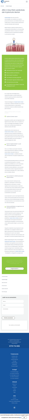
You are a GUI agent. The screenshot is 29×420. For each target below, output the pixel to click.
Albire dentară (4, 282)
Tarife (14, 389)
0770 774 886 (14, 346)
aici (20, 417)
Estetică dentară (5, 288)
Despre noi (14, 384)
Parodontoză (4, 285)
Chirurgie (14, 361)
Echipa (14, 385)
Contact (14, 398)
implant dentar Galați (19, 102)
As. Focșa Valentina (14, 378)
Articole (2, 6)
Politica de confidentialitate (14, 401)
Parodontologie (14, 366)
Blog (14, 392)
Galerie (14, 390)
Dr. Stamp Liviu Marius (14, 373)
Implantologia (7, 17)
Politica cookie (14, 403)
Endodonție (14, 364)
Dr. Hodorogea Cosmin (14, 375)
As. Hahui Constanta (14, 376)
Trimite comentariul (8, 318)
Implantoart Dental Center (10, 241)
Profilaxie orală (14, 356)
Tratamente (14, 387)
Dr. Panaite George (14, 371)
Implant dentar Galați (14, 218)
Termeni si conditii (14, 399)
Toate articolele (4, 276)
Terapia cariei (14, 357)
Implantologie (9, 6)
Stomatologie (4, 291)
